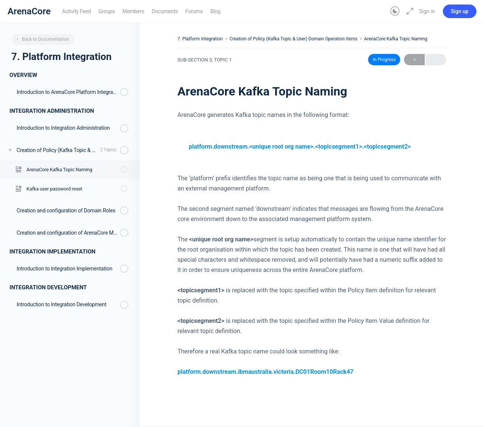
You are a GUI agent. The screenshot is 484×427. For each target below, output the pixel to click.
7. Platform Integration (200, 38)
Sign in (427, 11)
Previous (414, 60)
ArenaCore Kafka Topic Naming (395, 38)
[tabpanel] (311, 243)
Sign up (460, 11)
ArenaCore (29, 11)
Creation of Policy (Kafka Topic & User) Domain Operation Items (294, 38)
